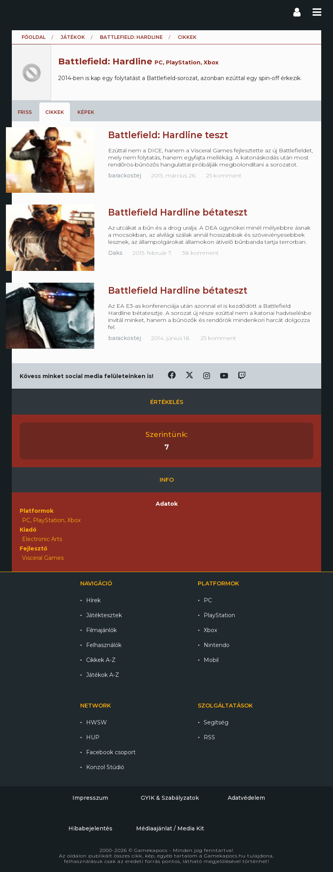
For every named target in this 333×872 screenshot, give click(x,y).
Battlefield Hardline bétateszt (177, 212)
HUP (92, 737)
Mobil (211, 660)
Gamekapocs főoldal (19, 12)
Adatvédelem (246, 797)
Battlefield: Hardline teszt (168, 135)
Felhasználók (103, 645)
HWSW (96, 722)
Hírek (93, 600)
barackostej (124, 175)
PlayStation (219, 615)
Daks (115, 252)
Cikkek (54, 112)
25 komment (223, 175)
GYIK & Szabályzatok (170, 797)
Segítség (216, 722)
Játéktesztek (104, 615)
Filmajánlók (101, 630)
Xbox (210, 630)
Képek (85, 112)
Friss (25, 112)
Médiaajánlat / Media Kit (170, 828)
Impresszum (90, 797)
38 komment (200, 252)
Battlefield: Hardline (131, 37)
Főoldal (34, 37)
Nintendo (217, 645)
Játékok (73, 37)
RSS (209, 737)
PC (208, 600)
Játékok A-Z (102, 674)
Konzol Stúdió (105, 767)
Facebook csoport (111, 752)
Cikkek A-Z (101, 660)
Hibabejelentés (90, 828)
